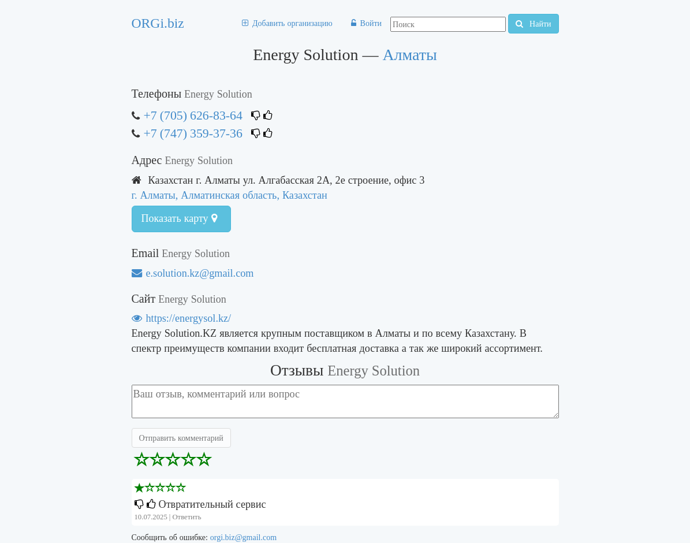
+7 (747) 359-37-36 (193, 133)
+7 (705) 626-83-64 (193, 115)
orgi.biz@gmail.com (243, 537)
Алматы (409, 54)
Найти (533, 24)
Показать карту (179, 218)
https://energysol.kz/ (182, 318)
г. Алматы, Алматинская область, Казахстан (229, 194)
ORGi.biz (158, 23)
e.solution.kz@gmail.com (193, 272)
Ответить (186, 516)
